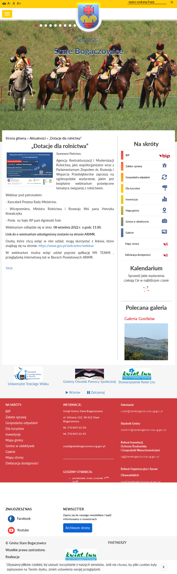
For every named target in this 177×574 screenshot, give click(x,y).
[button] (4, 4)
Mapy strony (132, 243)
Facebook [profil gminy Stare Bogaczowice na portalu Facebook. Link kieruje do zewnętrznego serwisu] (19, 518)
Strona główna (16, 138)
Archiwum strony (77, 528)
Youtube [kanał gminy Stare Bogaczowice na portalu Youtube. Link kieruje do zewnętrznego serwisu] (18, 530)
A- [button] (9, 3)
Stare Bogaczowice (88, 51)
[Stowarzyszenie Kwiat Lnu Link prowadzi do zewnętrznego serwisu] (81, 554)
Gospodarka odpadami (138, 177)
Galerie (130, 232)
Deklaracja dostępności (138, 254)
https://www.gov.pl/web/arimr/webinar (66, 246)
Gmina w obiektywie (137, 221)
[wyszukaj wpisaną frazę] (172, 2)
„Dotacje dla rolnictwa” (65, 138)
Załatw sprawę (134, 166)
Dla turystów (133, 188)
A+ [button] (19, 3)
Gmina (88, 39)
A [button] (14, 3)
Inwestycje (132, 199)
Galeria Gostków (139, 318)
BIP (128, 155)
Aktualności (38, 138)
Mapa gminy (132, 210)
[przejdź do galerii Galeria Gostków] (146, 341)
